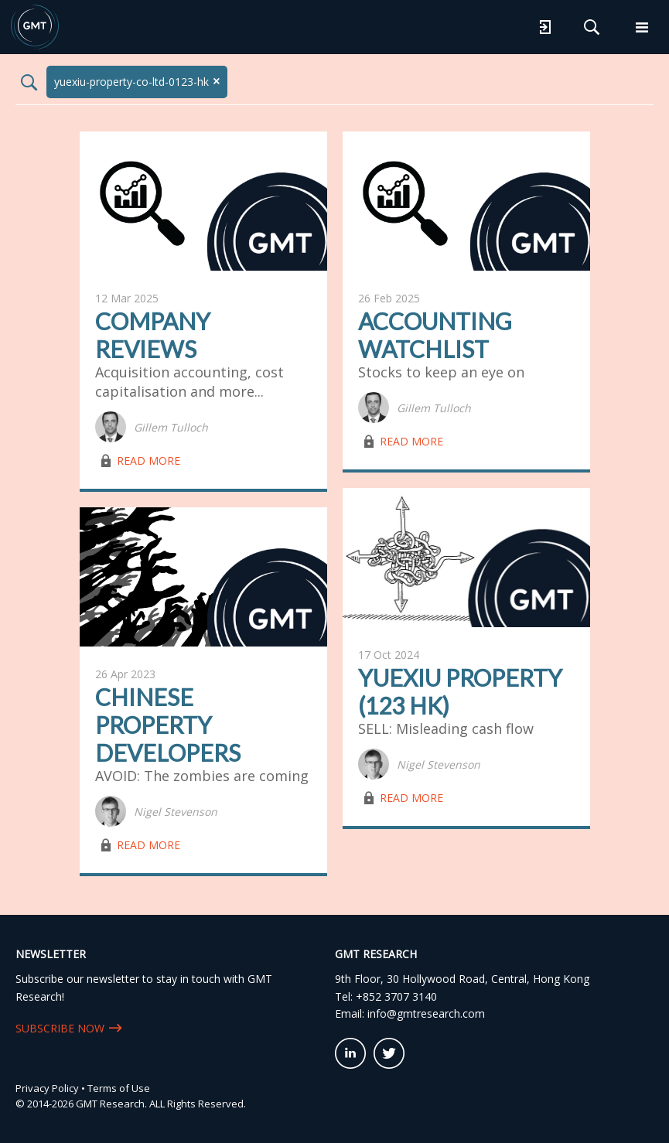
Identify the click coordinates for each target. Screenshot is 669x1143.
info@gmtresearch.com (426, 1013)
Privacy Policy (47, 1088)
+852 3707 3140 (396, 996)
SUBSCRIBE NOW (59, 1028)
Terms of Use (118, 1088)
